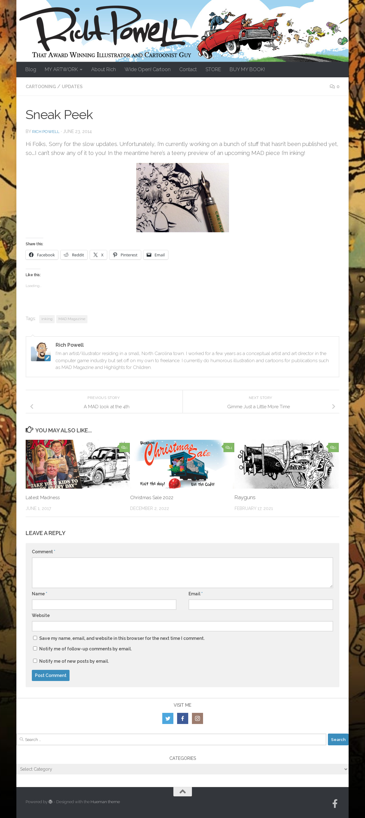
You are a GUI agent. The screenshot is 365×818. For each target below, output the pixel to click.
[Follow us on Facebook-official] (335, 803)
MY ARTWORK (61, 69)
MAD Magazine (71, 318)
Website (41, 615)
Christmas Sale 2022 (154, 497)
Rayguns (245, 497)
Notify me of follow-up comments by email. (85, 648)
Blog (30, 69)
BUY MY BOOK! (247, 69)
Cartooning (42, 86)
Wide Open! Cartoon (148, 69)
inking (47, 318)
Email (196, 593)
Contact (188, 69)
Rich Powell (46, 131)
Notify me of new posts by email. (74, 660)
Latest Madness (45, 497)
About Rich (103, 69)
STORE (213, 69)
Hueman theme (105, 801)
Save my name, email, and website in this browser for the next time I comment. (122, 638)
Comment (43, 551)
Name (39, 593)
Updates (76, 86)
